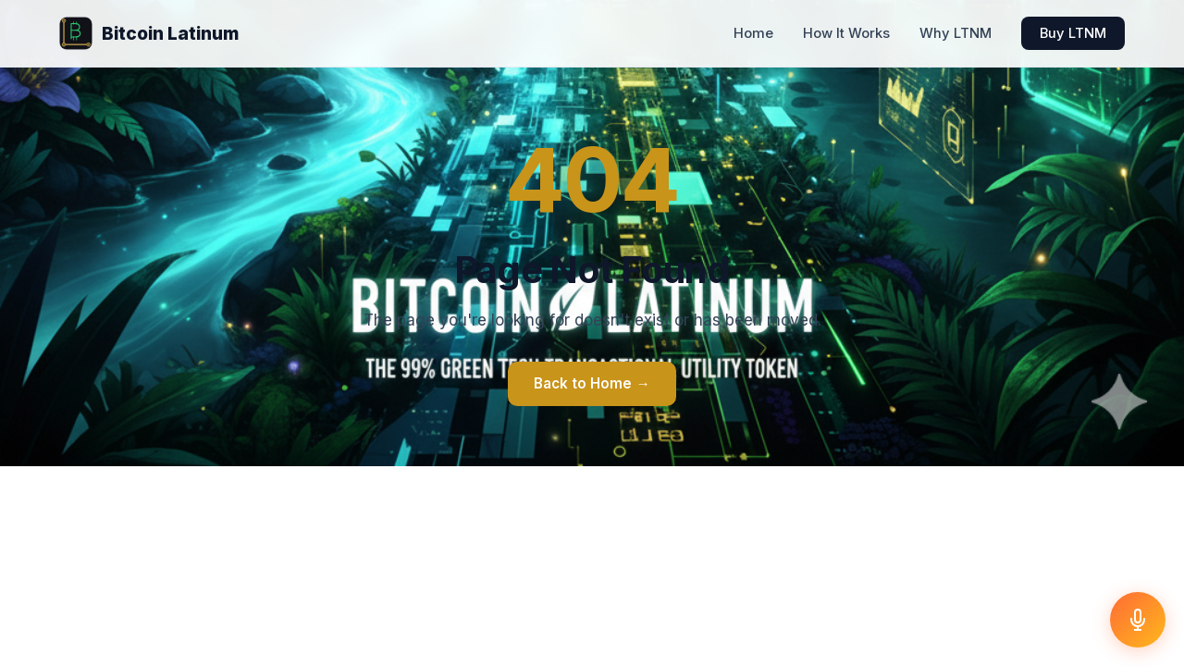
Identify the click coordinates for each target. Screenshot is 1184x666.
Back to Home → (591, 383)
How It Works (846, 33)
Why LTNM (955, 33)
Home (753, 33)
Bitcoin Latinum (149, 33)
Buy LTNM (1073, 33)
